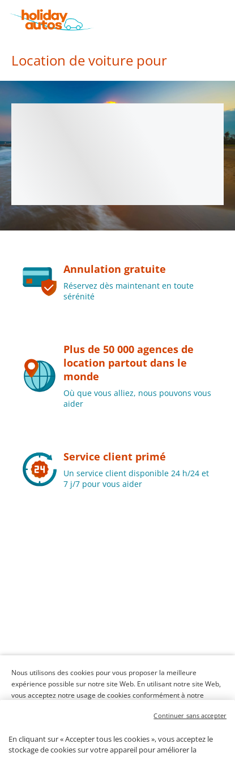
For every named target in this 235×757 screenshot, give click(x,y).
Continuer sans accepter (190, 733)
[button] (225, 19)
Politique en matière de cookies (60, 706)
